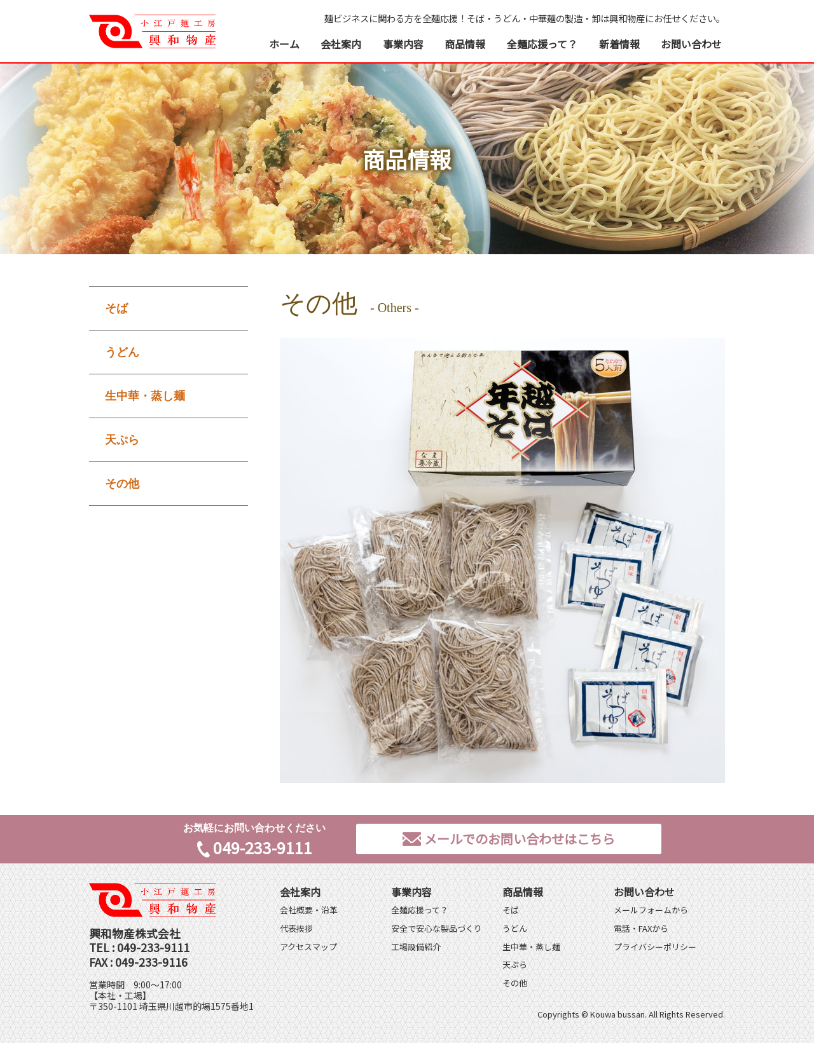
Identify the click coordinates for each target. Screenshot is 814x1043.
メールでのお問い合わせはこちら (509, 838)
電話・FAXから (641, 928)
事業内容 (403, 43)
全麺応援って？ (542, 43)
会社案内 (341, 43)
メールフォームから (651, 910)
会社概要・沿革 (309, 910)
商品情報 (465, 43)
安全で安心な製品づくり (436, 928)
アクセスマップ (308, 947)
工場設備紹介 (416, 947)
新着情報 (619, 43)
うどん (122, 352)
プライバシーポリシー (655, 947)
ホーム (284, 43)
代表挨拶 (296, 928)
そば (116, 308)
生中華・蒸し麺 (145, 396)
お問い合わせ (691, 43)
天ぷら (122, 439)
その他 (122, 483)
